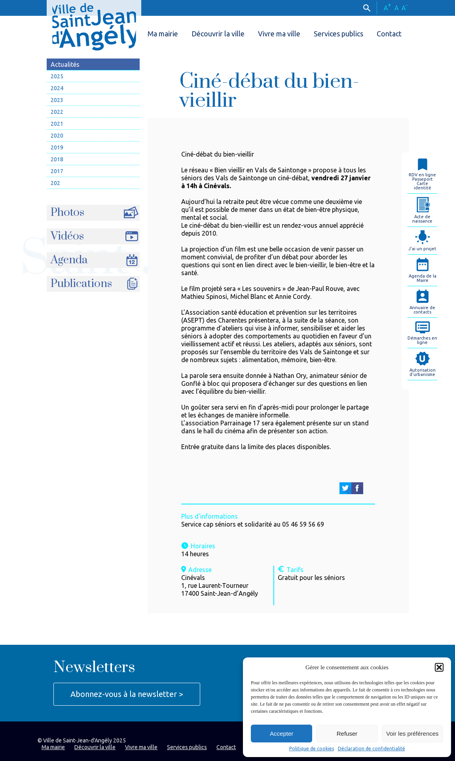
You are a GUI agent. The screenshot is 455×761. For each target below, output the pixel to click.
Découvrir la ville (218, 34)
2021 (57, 124)
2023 (57, 100)
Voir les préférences (412, 733)
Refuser (347, 733)
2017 (57, 171)
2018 (57, 159)
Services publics (338, 34)
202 (55, 183)
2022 (57, 112)
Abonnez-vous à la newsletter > (126, 694)
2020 (57, 135)
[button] (439, 667)
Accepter (281, 733)
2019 (57, 147)
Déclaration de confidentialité (371, 748)
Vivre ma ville (279, 34)
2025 (57, 76)
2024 (57, 88)
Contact (389, 34)
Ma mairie (163, 34)
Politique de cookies (311, 748)
